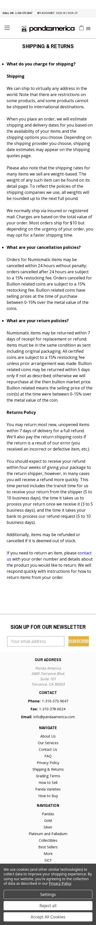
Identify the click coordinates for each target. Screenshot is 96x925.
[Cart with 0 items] (85, 27)
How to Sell (48, 782)
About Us (48, 736)
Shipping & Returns (48, 769)
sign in (60, 13)
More (48, 853)
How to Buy (48, 795)
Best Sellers (48, 847)
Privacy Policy (48, 762)
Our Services (48, 742)
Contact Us (48, 749)
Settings (48, 894)
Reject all (48, 905)
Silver (48, 827)
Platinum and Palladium (48, 833)
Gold (48, 820)
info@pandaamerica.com (54, 716)
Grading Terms (48, 775)
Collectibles (48, 840)
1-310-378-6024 (52, 708)
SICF (48, 860)
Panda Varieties (48, 789)
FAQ (48, 756)
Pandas (48, 813)
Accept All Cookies (48, 917)
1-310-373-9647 (23, 13)
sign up (73, 13)
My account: (46, 13)
